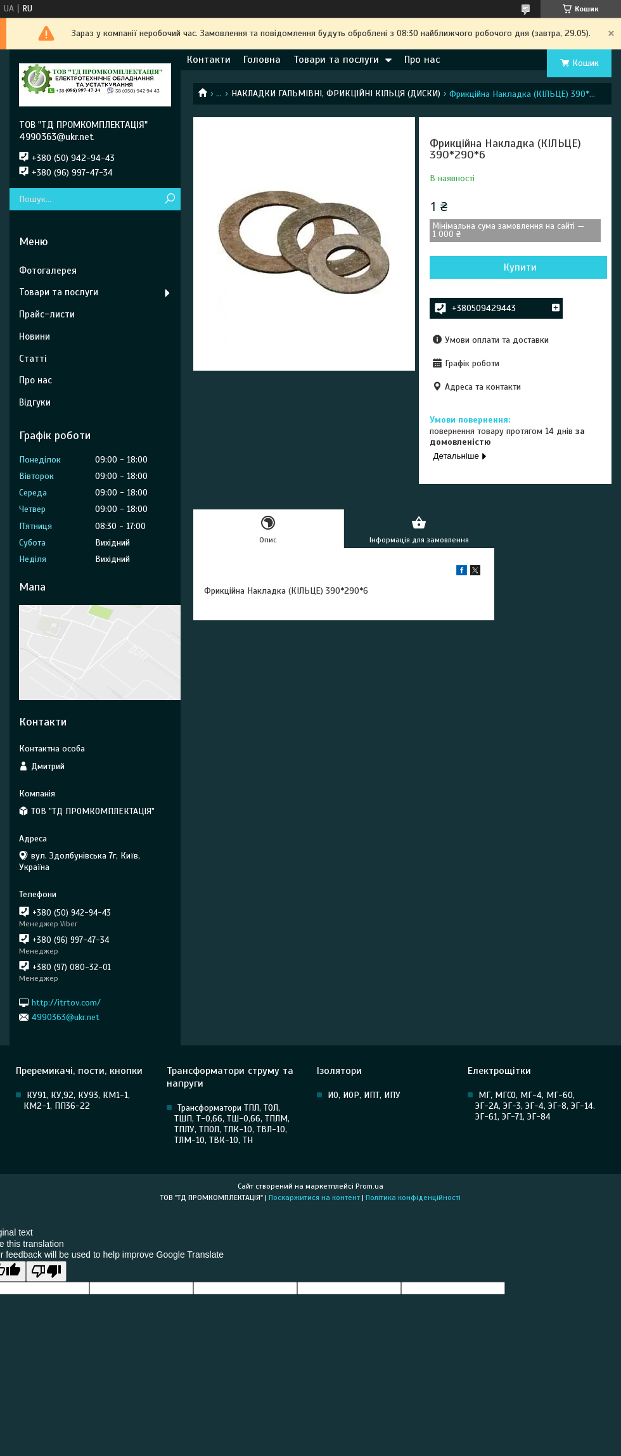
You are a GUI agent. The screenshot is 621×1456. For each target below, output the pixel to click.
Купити (520, 267)
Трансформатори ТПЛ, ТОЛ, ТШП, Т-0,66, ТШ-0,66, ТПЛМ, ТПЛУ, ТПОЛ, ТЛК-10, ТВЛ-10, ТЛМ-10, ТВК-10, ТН (232, 1124)
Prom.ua (369, 1186)
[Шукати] (169, 199)
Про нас (422, 59)
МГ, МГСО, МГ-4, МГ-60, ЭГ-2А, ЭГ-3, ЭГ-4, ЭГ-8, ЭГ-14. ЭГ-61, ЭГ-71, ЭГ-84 (535, 1106)
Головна (262, 59)
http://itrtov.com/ (66, 1002)
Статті (32, 358)
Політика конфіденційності (413, 1197)
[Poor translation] (46, 1271)
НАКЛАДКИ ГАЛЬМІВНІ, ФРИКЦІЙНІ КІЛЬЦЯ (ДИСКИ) (335, 93)
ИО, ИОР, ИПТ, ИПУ (364, 1095)
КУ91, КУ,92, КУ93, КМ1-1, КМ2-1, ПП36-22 (76, 1100)
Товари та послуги (336, 59)
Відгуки (35, 402)
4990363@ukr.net (65, 1017)
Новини (34, 336)
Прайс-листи (47, 314)
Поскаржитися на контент (314, 1197)
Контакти (209, 59)
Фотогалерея (48, 270)
